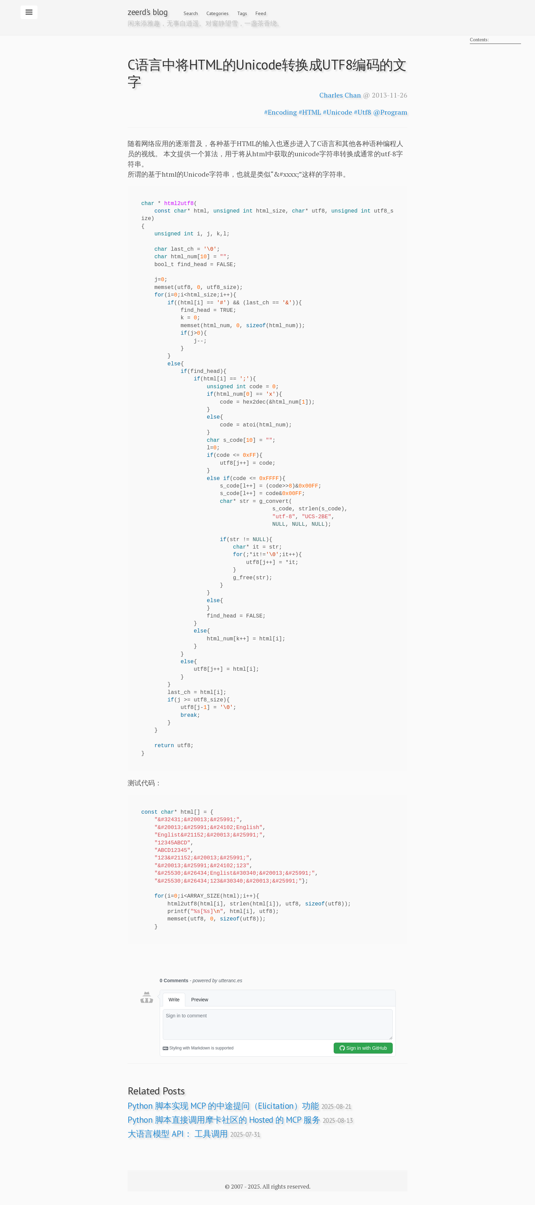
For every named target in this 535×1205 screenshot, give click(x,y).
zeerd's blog (148, 11)
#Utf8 (362, 112)
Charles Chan (340, 95)
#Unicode (337, 112)
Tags (242, 13)
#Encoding (280, 112)
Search (191, 13)
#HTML (310, 112)
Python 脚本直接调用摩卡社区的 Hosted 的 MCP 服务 (240, 1119)
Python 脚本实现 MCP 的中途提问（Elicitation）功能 (239, 1105)
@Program (390, 112)
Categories (217, 13)
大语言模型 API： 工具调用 (194, 1133)
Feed (261, 13)
